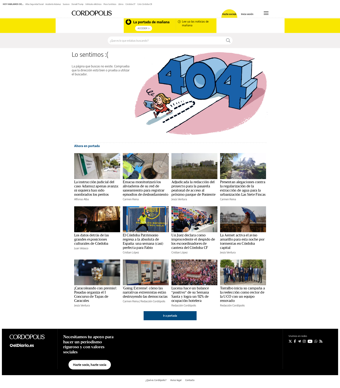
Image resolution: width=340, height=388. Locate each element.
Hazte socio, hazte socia (89, 365)
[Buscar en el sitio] (166, 40)
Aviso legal (175, 380)
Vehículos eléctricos (93, 4)
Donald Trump (77, 4)
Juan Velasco (81, 248)
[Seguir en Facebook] (295, 341)
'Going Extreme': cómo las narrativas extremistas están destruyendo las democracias (145, 292)
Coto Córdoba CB (144, 4)
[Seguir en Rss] (320, 341)
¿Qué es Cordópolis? (155, 380)
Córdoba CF (130, 4)
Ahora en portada (87, 146)
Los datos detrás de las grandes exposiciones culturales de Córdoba (91, 239)
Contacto (190, 380)
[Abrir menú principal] (266, 13)
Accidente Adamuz (53, 4)
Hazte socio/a (229, 14)
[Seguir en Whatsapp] (315, 341)
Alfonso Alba (81, 199)
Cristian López (131, 252)
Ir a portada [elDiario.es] (170, 315)
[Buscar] (228, 40)
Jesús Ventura (179, 199)
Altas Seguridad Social (34, 4)
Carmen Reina (131, 199)
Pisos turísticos (109, 4)
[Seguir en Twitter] (290, 341)
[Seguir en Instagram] (304, 341)
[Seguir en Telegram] (299, 341)
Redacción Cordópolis (153, 301)
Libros (121, 4)
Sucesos (66, 4)
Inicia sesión (247, 14)
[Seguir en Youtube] (310, 341)
